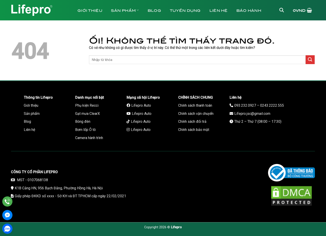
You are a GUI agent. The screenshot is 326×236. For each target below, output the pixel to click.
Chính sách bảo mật (193, 130)
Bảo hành (248, 10)
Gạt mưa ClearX (87, 113)
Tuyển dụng (185, 10)
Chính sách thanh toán (195, 105)
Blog (154, 10)
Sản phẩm (125, 10)
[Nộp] (310, 59)
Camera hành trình (89, 138)
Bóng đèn (82, 121)
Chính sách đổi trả (192, 121)
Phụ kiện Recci (86, 105)
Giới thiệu (89, 10)
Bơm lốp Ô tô (85, 130)
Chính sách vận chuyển (195, 113)
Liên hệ (218, 10)
